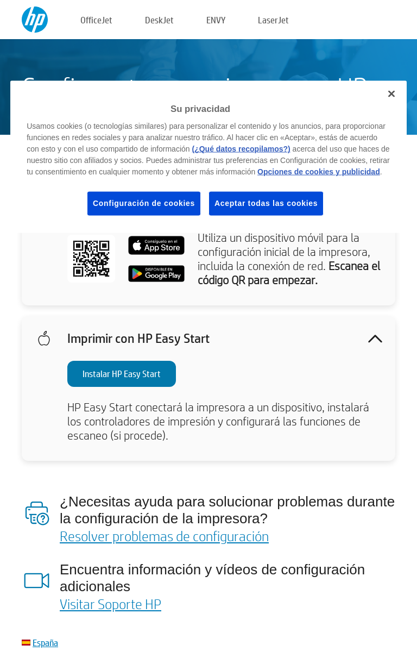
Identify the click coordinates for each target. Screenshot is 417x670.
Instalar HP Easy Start (122, 373)
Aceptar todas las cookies (266, 203)
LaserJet (273, 20)
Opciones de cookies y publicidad (318, 171)
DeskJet (159, 20)
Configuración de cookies (144, 203)
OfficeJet (96, 20)
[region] (208, 157)
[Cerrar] (391, 94)
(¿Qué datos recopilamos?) (241, 149)
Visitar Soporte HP (110, 603)
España (45, 642)
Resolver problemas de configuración (164, 535)
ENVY (215, 20)
